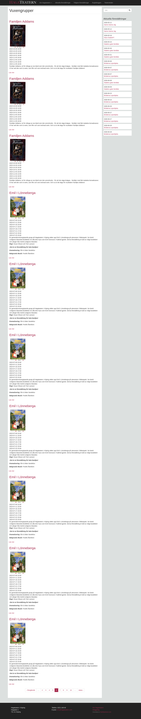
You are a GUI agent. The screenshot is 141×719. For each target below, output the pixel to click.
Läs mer (11, 72)
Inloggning (96, 710)
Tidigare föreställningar (81, 3)
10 (71, 690)
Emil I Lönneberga (22, 193)
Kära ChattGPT (109, 37)
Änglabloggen (96, 3)
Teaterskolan (108, 3)
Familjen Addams (21, 21)
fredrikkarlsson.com (105, 712)
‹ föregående (30, 690)
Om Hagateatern (45, 3)
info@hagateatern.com (64, 710)
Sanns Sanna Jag (110, 25)
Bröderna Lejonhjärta (111, 63)
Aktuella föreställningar (62, 3)
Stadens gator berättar (111, 44)
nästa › (81, 690)
